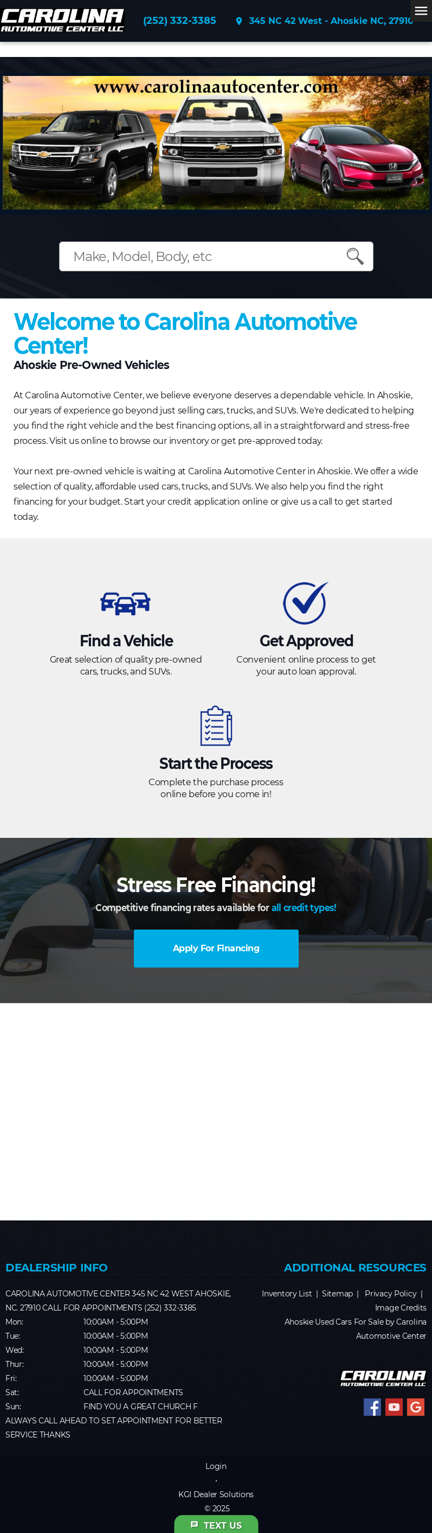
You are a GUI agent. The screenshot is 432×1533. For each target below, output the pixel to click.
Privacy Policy (390, 1294)
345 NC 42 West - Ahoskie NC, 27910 (324, 21)
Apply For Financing (216, 948)
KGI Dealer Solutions (216, 1494)
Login (216, 1466)
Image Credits (401, 1308)
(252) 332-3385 (179, 21)
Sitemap (337, 1294)
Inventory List (287, 1294)
